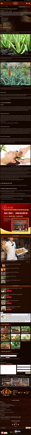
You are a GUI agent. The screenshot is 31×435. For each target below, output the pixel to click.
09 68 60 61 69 (9, 0)
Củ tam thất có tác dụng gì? (4, 348)
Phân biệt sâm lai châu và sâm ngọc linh (11, 276)
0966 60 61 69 (3, 0)
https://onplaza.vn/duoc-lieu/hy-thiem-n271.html (17, 179)
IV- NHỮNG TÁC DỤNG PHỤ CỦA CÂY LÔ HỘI (6, 26)
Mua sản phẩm (9, 303)
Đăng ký (28, 425)
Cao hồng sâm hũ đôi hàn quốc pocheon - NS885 (13, 306)
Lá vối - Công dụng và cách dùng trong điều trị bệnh (25, 332)
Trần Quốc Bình (8, 314)
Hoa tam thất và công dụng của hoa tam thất (15, 348)
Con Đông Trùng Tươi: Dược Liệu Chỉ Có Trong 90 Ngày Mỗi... (13, 264)
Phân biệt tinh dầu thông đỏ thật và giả (5, 332)
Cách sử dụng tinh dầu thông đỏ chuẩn (15, 332)
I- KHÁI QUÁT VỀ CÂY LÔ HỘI (4, 18)
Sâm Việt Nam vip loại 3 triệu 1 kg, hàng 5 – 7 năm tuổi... (14, 288)
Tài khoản (25, 0)
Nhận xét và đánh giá (3, 362)
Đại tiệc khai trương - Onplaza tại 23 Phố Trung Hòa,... (12, 272)
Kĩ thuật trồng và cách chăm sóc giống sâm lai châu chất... (13, 280)
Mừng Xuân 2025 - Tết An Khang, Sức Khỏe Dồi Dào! (12, 268)
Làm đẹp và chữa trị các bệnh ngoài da (6, 24)
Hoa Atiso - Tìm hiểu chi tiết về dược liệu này (15, 340)
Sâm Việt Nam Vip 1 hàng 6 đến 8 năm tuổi (12, 300)
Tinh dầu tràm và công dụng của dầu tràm (25, 340)
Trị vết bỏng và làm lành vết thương (6, 23)
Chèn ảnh (18, 372)
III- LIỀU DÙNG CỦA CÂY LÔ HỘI (5, 25)
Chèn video (21, 372)
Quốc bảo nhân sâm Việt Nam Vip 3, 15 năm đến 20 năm (14, 294)
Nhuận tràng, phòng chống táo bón (6, 22)
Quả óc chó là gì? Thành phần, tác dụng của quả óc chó (5, 340)
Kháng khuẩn (3, 21)
